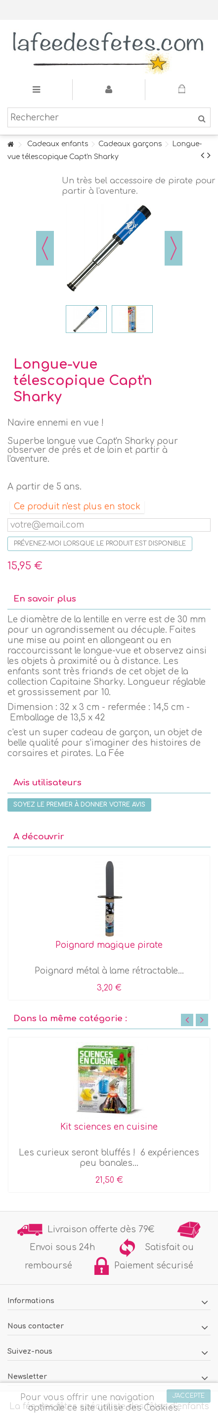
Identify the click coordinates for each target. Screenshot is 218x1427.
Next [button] (202, 1020)
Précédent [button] (45, 248)
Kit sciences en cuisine (109, 1127)
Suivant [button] (173, 248)
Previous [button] (187, 1020)
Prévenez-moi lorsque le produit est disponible (100, 543)
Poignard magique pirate (109, 945)
